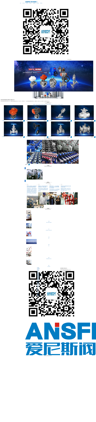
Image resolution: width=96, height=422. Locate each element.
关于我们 (38, 267)
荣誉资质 (38, 270)
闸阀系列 (45, 104)
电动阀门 (34, 104)
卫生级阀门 (59, 104)
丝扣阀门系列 (55, 104)
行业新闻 (38, 284)
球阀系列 (42, 104)
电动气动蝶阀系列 (51, 104)
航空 (37, 287)
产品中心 (38, 272)
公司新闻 (38, 283)
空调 (37, 286)
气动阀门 (37, 104)
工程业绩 (38, 292)
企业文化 (38, 269)
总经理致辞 (38, 268)
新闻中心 (38, 282)
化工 (37, 288)
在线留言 (38, 295)
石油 (37, 289)
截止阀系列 (47, 104)
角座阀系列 (39, 104)
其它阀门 (62, 104)
